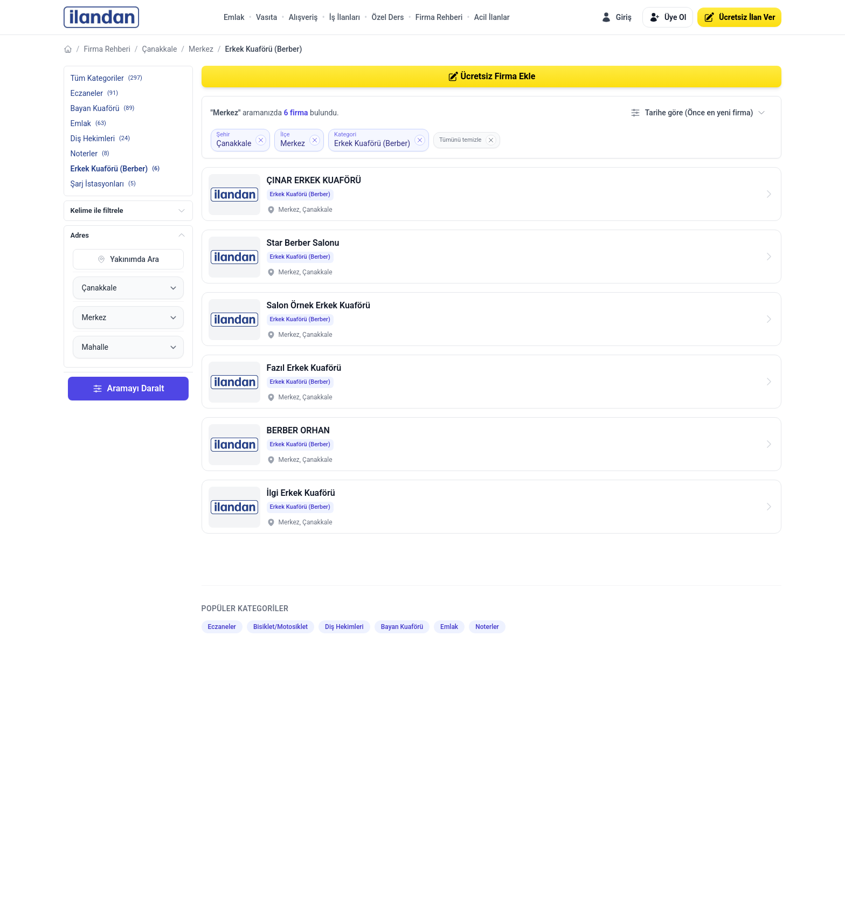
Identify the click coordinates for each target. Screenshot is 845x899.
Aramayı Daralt (128, 388)
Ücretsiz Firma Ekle (492, 76)
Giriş (616, 17)
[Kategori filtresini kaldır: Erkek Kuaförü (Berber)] (378, 140)
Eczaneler (222, 627)
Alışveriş (303, 17)
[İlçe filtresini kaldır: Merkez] (299, 140)
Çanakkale (159, 49)
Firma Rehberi (438, 17)
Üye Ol (667, 17)
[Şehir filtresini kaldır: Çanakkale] (241, 140)
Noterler (487, 627)
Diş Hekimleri (344, 627)
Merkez (201, 49)
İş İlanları (344, 17)
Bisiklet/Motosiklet (280, 627)
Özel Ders (387, 17)
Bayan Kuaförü (402, 627)
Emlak (234, 17)
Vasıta (266, 17)
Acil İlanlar (492, 17)
